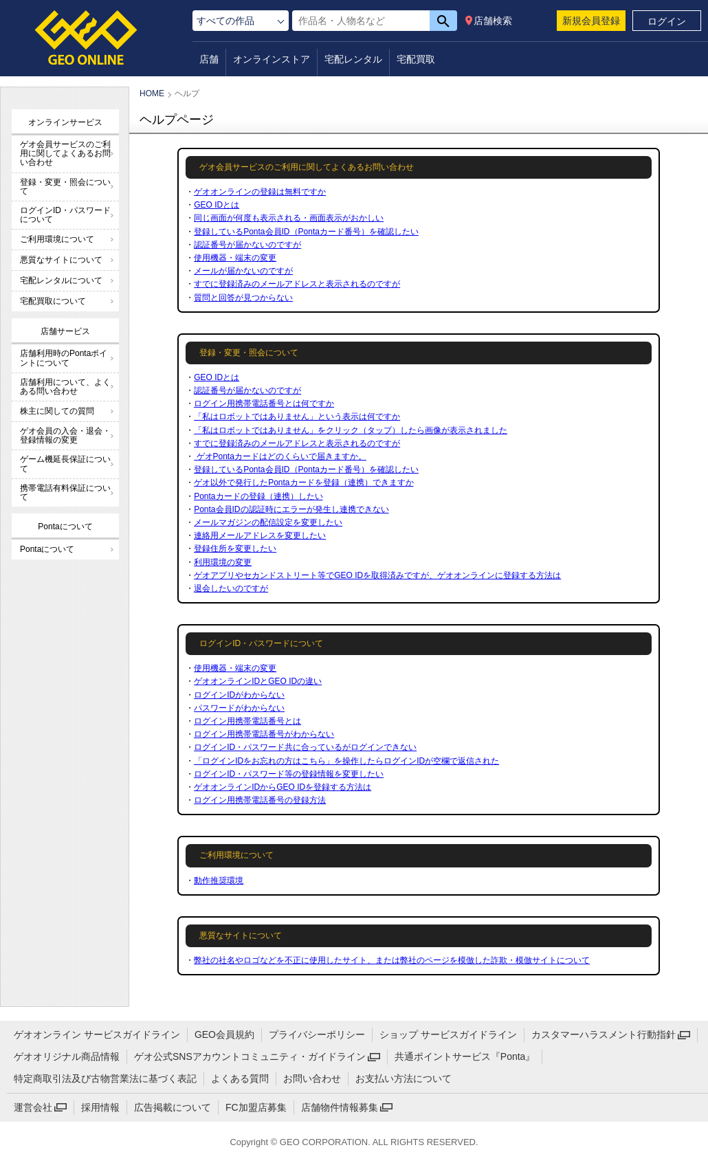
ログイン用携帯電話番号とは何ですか (264, 403)
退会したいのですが (231, 588)
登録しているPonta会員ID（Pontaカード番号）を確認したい (306, 231)
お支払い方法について (403, 1078)
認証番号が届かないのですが (247, 245)
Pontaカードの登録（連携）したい (258, 496)
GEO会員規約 (224, 1034)
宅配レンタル (353, 59)
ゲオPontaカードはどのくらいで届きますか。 (280, 456)
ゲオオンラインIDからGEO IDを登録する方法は (282, 787)
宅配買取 (416, 59)
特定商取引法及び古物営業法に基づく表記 (105, 1078)
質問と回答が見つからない (243, 297)
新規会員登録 (591, 20)
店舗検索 (493, 20)
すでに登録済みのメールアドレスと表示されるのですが (297, 284)
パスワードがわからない (239, 708)
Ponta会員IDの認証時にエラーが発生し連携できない (291, 509)
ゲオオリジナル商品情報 (67, 1056)
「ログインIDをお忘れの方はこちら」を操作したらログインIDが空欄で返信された (346, 761)
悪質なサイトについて (61, 260)
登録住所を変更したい (235, 548)
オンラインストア (271, 59)
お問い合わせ (312, 1078)
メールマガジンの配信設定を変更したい (268, 522)
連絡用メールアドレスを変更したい (260, 535)
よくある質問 (240, 1078)
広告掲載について (172, 1107)
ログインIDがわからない (239, 695)
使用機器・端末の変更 (235, 258)
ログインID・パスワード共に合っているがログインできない (305, 747)
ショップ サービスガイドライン (448, 1034)
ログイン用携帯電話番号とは (247, 721)
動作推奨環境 (218, 880)
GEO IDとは (216, 205)
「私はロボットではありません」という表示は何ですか (297, 416)
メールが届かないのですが (243, 271)
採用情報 (100, 1107)
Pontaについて (47, 549)
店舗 (209, 59)
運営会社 (33, 1107)
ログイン (667, 21)
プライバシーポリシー (317, 1034)
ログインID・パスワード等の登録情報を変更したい (289, 774)
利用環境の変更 (223, 562)
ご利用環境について (57, 239)
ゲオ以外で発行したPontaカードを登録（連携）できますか (303, 482)
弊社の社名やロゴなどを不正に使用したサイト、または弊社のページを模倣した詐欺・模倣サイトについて (392, 960)
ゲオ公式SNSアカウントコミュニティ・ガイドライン (250, 1056)
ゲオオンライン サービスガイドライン (97, 1034)
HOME (152, 93)
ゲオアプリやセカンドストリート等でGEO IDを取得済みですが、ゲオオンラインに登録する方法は (377, 575)
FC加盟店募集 (256, 1107)
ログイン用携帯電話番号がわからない (264, 734)
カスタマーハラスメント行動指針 (603, 1034)
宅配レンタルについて (61, 280)
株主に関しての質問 (57, 411)
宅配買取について (53, 301)
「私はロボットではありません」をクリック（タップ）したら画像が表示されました (350, 430)
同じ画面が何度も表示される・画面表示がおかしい (289, 218)
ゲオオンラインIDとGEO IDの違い (258, 681)
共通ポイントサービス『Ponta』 (465, 1056)
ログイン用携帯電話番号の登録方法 (260, 800)
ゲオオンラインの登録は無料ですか (260, 192)
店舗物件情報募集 (339, 1107)
